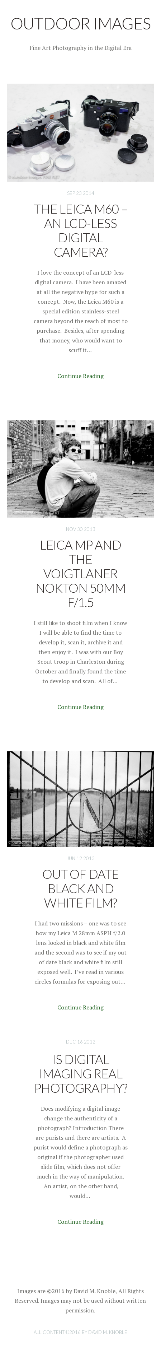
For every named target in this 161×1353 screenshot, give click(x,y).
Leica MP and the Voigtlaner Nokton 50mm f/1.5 (80, 573)
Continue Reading (80, 376)
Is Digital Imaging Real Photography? (80, 1073)
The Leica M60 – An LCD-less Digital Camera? (81, 230)
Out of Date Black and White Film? (80, 888)
